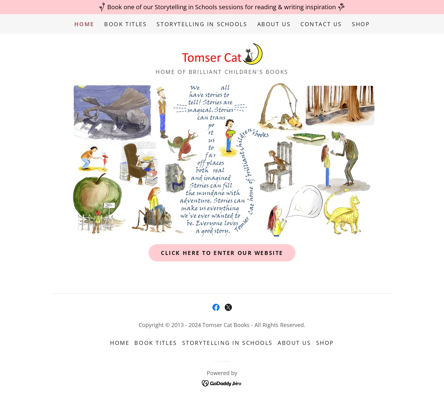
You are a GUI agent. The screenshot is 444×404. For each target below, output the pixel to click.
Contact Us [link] (321, 24)
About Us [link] (274, 24)
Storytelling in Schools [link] (202, 24)
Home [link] (84, 24)
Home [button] (119, 342)
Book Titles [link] (125, 24)
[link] (222, 53)
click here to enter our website (222, 253)
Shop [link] (361, 24)
